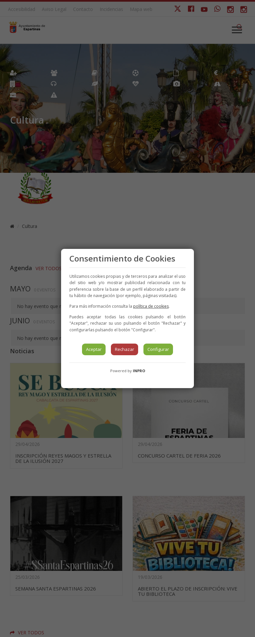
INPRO (139, 370)
